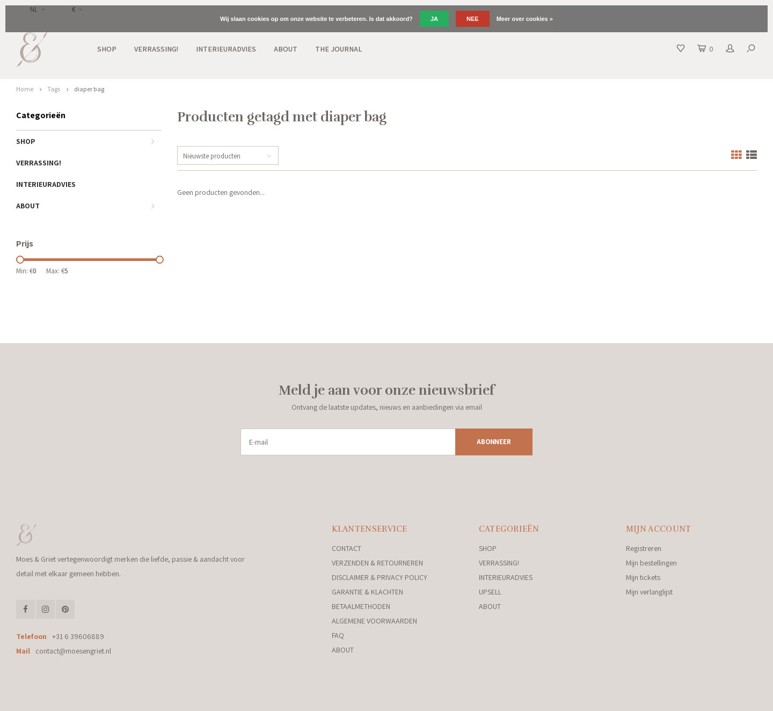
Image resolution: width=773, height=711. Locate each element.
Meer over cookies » (525, 19)
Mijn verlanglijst (649, 592)
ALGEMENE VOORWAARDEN (374, 621)
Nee (472, 19)
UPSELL (490, 592)
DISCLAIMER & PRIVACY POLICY (379, 577)
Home (24, 89)
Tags (53, 89)
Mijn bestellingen (651, 563)
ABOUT (285, 49)
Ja (434, 19)
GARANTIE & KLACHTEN (367, 592)
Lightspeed (163, 698)
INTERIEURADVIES (226, 49)
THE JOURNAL (338, 49)
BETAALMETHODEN (361, 606)
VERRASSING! (156, 49)
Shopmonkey (233, 698)
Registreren (643, 548)
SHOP (106, 49)
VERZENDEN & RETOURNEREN (377, 563)
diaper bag (89, 89)
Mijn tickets (643, 577)
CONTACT (346, 548)
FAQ (338, 635)
